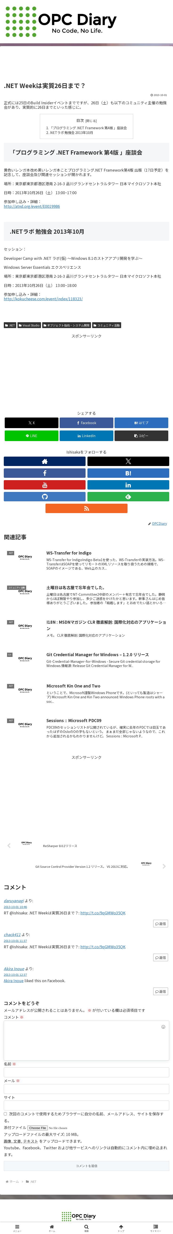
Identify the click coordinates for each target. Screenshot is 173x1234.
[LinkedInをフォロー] (128, 485)
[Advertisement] (86, 65)
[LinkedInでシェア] (86, 435)
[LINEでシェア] (31, 435)
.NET (10, 325)
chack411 (12, 934)
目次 (80, 120)
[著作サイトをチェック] (45, 461)
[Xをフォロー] (128, 461)
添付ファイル (15, 1127)
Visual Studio (29, 325)
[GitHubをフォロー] (45, 496)
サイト (9, 1097)
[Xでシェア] (31, 423)
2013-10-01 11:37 (15, 940)
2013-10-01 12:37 (15, 974)
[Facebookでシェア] (86, 423)
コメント (14, 1017)
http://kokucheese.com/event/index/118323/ (43, 298)
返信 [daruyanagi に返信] (160, 923)
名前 (10, 1064)
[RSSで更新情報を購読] (86, 508)
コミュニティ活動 (107, 325)
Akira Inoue (14, 968)
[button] (141, 435)
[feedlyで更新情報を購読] (128, 496)
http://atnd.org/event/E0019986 (32, 206)
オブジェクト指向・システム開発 (67, 325)
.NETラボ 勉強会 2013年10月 (71, 132)
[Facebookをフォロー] (45, 473)
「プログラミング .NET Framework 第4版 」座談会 (88, 127)
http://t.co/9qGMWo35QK (102, 913)
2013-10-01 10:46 (15, 906)
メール (12, 1080)
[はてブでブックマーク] (141, 423)
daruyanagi (14, 900)
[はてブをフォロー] (128, 473)
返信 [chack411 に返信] (160, 957)
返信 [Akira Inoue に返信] (160, 991)
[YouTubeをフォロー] (45, 485)
